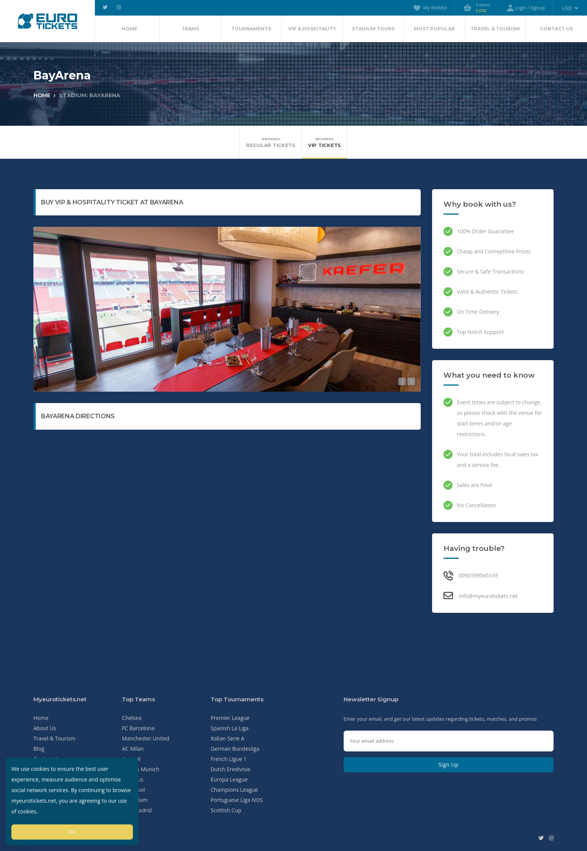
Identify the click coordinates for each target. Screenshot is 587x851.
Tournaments (251, 29)
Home (129, 29)
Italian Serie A (228, 738)
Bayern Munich (140, 769)
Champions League (234, 789)
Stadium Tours (373, 29)
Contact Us (556, 29)
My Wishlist (429, 8)
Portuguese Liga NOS (237, 800)
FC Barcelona (138, 728)
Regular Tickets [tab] (270, 142)
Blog (38, 748)
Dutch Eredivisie (231, 769)
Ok (72, 831)
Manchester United (145, 738)
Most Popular (434, 29)
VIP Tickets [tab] (324, 142)
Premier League (230, 717)
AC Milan (133, 748)
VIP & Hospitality (312, 29)
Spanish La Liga (230, 728)
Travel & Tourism (495, 29)
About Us (44, 728)
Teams (190, 29)
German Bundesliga (235, 748)
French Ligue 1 (229, 758)
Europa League (229, 779)
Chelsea (131, 717)
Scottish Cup (226, 810)
